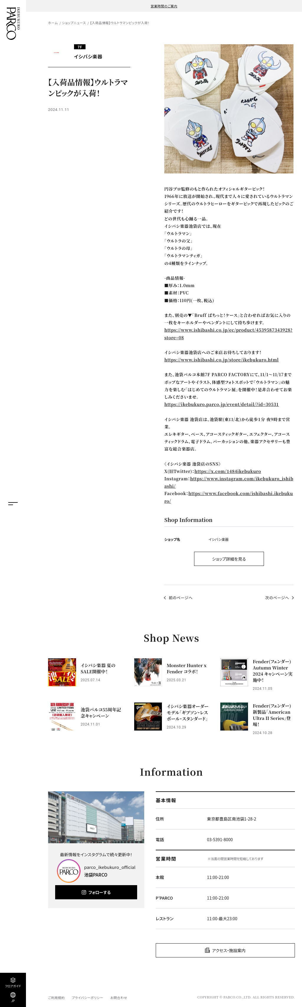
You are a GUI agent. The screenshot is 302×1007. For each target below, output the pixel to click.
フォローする (99, 892)
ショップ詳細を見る (229, 559)
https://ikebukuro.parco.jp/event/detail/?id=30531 (221, 404)
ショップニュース (74, 22)
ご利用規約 (56, 997)
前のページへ (181, 597)
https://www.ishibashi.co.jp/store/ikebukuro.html (221, 360)
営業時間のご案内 (164, 6)
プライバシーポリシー (87, 997)
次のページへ (277, 597)
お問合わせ (118, 997)
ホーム (53, 22)
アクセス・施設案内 (229, 950)
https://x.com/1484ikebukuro (227, 471)
